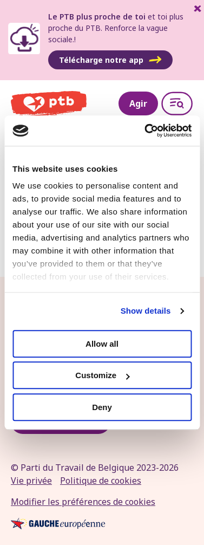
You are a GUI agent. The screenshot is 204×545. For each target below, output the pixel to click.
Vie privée (31, 480)
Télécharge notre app (110, 60)
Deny (102, 407)
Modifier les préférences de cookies (83, 502)
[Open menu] (177, 103)
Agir (138, 103)
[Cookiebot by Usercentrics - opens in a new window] (146, 131)
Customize (102, 375)
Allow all (102, 343)
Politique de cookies (100, 480)
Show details (146, 310)
